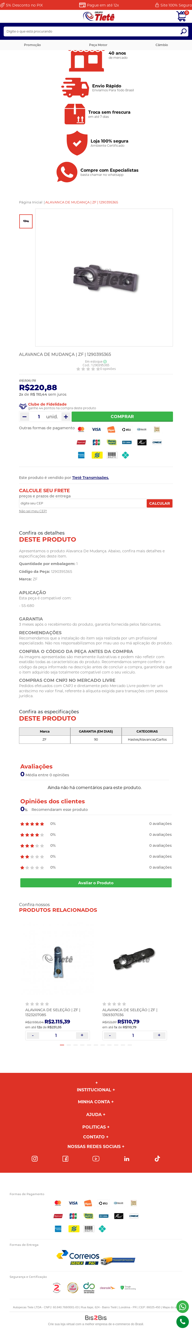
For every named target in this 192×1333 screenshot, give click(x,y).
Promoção (32, 45)
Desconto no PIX (24, 5)
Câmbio (162, 45)
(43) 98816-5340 (182, 1306)
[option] (26, 221)
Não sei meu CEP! (33, 511)
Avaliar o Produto (96, 882)
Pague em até (103, 5)
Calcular (159, 503)
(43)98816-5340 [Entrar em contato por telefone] (182, 1322)
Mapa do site (171, 1307)
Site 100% (176, 5)
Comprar (122, 416)
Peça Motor (98, 45)
